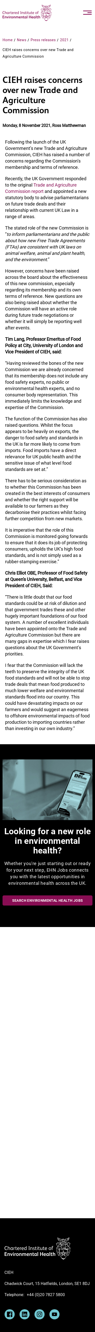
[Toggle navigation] (87, 13)
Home (8, 40)
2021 (64, 40)
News (22, 40)
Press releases (43, 40)
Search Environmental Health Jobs (47, 900)
